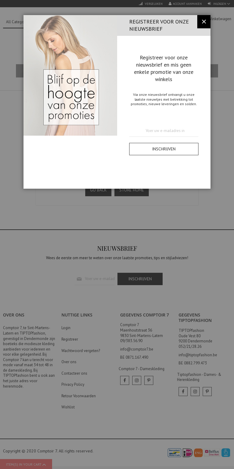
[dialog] (117, 234)
